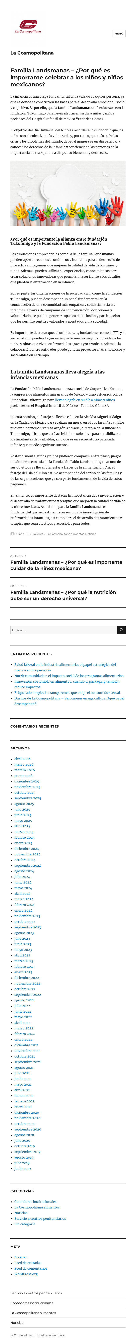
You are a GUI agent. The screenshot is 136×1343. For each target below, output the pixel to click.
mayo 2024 (23, 888)
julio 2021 (22, 1073)
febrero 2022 (24, 1034)
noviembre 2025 (27, 787)
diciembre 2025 (26, 781)
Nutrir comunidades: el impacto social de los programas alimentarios (69, 676)
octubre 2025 (24, 792)
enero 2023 (23, 972)
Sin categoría (24, 1224)
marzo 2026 (24, 764)
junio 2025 (22, 815)
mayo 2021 (22, 1084)
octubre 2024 (24, 860)
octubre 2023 (24, 922)
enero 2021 (23, 1107)
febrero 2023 (24, 966)
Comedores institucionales (35, 1202)
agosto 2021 (23, 1068)
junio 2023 (22, 944)
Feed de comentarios (30, 1268)
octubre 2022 (24, 989)
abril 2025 (22, 826)
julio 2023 (22, 938)
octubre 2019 (24, 1146)
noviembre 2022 (27, 983)
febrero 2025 (24, 837)
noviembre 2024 (27, 854)
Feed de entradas (27, 1263)
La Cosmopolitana (32, 53)
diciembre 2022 (26, 978)
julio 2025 (22, 809)
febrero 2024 (24, 905)
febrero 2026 (24, 770)
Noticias (90, 533)
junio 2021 (22, 1079)
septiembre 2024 (27, 865)
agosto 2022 (24, 1000)
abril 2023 (22, 955)
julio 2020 (22, 1141)
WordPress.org (26, 1274)
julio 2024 (22, 877)
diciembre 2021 (26, 1045)
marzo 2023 (23, 961)
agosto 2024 (24, 871)
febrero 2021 (24, 1101)
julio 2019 (22, 1163)
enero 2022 (23, 1039)
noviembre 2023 (27, 916)
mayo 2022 (23, 1017)
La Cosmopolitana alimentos (65, 533)
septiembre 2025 (27, 798)
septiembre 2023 (27, 927)
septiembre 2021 (27, 1062)
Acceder (20, 1257)
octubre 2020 (24, 1124)
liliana (20, 533)
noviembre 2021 (27, 1051)
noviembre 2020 (27, 1118)
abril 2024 (22, 894)
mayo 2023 (23, 950)
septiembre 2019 (27, 1152)
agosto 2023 (24, 933)
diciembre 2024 (26, 849)
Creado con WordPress (51, 1335)
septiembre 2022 (27, 995)
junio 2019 (22, 1169)
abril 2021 (22, 1090)
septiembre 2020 (27, 1129)
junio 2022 (22, 1011)
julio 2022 (22, 1006)
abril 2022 (22, 1023)
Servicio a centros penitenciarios (40, 1218)
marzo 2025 (23, 832)
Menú (118, 33)
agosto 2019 (24, 1157)
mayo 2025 (23, 821)
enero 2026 (23, 776)
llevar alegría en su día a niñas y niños (85, 400)
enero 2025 (23, 843)
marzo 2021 (23, 1096)
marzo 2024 (23, 899)
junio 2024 (22, 882)
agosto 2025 (24, 804)
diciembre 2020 (26, 1112)
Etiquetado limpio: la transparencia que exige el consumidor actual (67, 693)
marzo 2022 (23, 1028)
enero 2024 (23, 910)
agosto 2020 (24, 1135)
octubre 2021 (24, 1056)
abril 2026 (22, 759)
